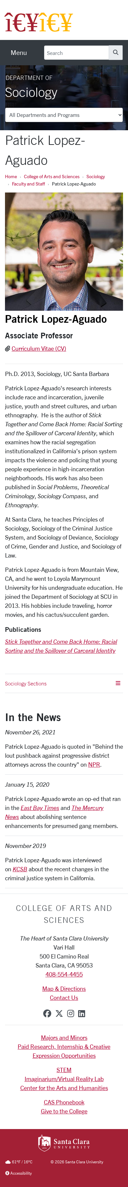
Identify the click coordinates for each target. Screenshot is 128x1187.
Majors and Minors (64, 1037)
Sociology (95, 176)
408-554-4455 (64, 974)
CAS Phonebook (64, 1102)
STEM (64, 1069)
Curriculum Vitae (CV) (39, 348)
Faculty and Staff (28, 184)
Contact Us (64, 997)
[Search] (76, 52)
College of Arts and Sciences (51, 176)
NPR (94, 764)
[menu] (18, 53)
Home (11, 176)
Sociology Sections (62, 683)
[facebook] (47, 1013)
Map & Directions (64, 988)
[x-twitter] (59, 1013)
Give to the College (64, 1111)
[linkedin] (81, 1013)
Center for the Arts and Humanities (64, 1087)
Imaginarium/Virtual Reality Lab (64, 1078)
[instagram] (70, 1013)
